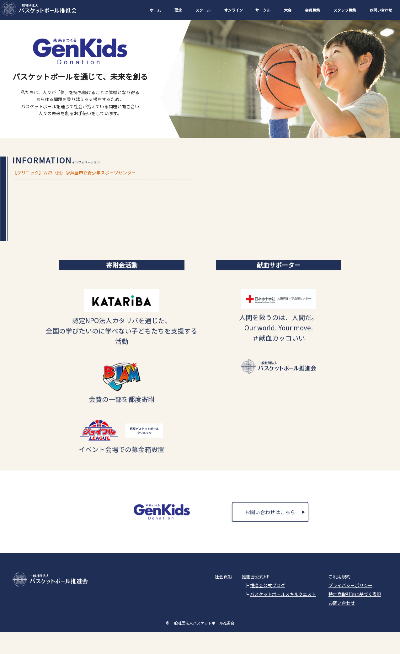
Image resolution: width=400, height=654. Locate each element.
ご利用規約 (339, 598)
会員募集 (312, 10)
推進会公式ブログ (267, 607)
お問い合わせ (381, 10)
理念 (178, 10)
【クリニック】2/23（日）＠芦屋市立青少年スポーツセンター (74, 172)
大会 (287, 10)
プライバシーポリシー (350, 607)
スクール (203, 10)
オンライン (233, 10)
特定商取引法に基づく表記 (354, 616)
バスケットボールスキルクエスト (283, 616)
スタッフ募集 (344, 10)
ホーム (155, 10)
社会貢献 (223, 598)
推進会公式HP (255, 598)
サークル (262, 10)
